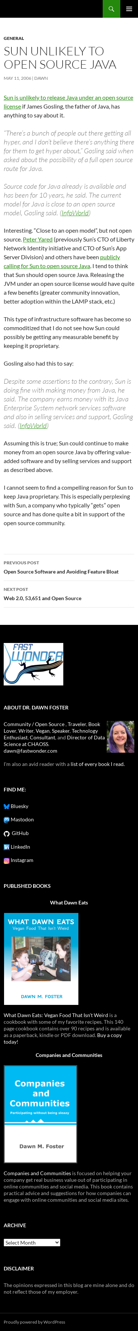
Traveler (77, 724)
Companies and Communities (69, 1055)
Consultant (42, 737)
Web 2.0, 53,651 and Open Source (69, 593)
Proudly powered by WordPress (34, 1322)
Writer (25, 731)
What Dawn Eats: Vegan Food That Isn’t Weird (56, 1015)
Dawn (41, 78)
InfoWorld (75, 212)
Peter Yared (38, 239)
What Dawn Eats (69, 902)
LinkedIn (20, 847)
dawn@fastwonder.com (30, 750)
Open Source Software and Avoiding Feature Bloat (69, 566)
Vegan (43, 731)
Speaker (61, 731)
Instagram (21, 860)
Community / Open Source (35, 724)
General (14, 38)
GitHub (19, 833)
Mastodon (22, 819)
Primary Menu (129, 9)
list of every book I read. (98, 764)
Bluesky (19, 806)
